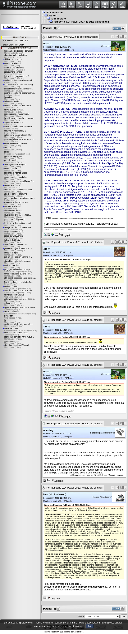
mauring (48, 430)
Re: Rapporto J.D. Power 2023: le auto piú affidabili (74, 242)
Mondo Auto (58, 18)
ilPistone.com (54, 12)
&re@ (5, 45)
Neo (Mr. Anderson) (54, 494)
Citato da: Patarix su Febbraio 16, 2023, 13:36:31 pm (67, 259)
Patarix (47, 43)
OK (89, 626)
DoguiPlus (13, 45)
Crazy (21, 45)
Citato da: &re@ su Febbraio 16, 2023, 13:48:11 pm (67, 337)
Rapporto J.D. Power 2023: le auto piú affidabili (81, 21)
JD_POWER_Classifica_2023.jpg (63, 223)
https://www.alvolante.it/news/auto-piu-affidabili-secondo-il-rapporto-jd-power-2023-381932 (82, 218)
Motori (53, 15)
